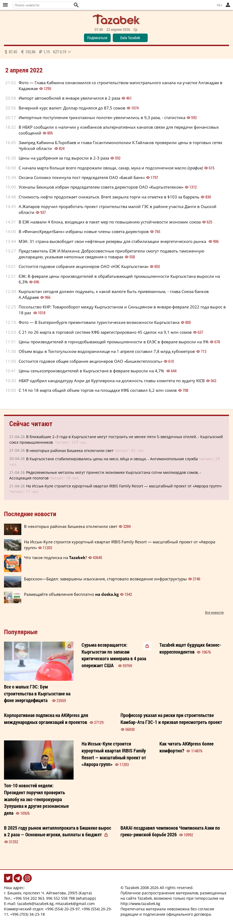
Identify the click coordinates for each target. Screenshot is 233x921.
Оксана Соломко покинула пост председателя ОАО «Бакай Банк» (82, 177)
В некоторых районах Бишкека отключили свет (70, 450)
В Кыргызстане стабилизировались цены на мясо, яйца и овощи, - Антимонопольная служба (112, 458)
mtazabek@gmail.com (75, 903)
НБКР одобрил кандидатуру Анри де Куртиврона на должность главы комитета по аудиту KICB (112, 380)
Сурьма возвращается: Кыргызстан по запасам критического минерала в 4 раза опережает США (114, 655)
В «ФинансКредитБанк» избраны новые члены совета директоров (84, 231)
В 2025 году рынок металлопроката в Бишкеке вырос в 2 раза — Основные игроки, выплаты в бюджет (57, 831)
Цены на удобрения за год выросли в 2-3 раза (64, 158)
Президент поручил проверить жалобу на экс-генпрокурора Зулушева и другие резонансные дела (36, 799)
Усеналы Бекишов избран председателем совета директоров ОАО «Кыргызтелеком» (101, 187)
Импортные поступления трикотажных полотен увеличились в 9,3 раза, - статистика (102, 117)
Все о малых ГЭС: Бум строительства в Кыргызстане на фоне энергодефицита (37, 693)
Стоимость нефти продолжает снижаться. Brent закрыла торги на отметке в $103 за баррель (109, 196)
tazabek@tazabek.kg (35, 903)
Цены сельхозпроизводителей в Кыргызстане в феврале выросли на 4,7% (92, 370)
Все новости (214, 612)
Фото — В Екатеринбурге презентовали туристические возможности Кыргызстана (99, 322)
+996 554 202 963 (28, 898)
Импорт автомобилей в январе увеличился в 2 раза (69, 98)
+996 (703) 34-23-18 (27, 914)
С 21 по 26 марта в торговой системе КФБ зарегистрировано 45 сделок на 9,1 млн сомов (105, 332)
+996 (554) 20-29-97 (62, 908)
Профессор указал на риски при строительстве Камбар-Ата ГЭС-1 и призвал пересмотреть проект (171, 718)
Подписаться (97, 37)
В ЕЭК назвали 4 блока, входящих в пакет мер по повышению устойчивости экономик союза (110, 222)
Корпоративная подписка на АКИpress (46, 718)
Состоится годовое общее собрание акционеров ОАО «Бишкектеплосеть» (90, 361)
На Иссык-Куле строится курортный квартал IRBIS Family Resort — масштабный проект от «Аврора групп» (124, 485)
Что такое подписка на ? (55, 557)
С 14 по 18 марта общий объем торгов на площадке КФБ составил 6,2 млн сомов (98, 390)
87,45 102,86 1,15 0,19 (37, 51)
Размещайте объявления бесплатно (71, 594)
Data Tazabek (130, 37)
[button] (76, 5)
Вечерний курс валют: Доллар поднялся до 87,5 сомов (72, 108)
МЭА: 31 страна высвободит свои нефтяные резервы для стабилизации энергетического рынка (113, 241)
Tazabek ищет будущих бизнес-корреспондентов (190, 648)
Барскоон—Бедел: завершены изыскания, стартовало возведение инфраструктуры (105, 578)
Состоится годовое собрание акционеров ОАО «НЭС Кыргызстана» (83, 266)
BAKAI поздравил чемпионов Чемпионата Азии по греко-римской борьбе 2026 (170, 831)
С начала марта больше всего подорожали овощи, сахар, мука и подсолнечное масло (111, 167)
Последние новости (30, 514)
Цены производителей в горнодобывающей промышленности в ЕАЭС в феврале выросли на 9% (113, 341)
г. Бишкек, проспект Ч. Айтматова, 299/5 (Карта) (48, 892)
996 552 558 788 (60, 898)
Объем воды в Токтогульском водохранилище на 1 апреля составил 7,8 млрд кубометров (107, 351)
